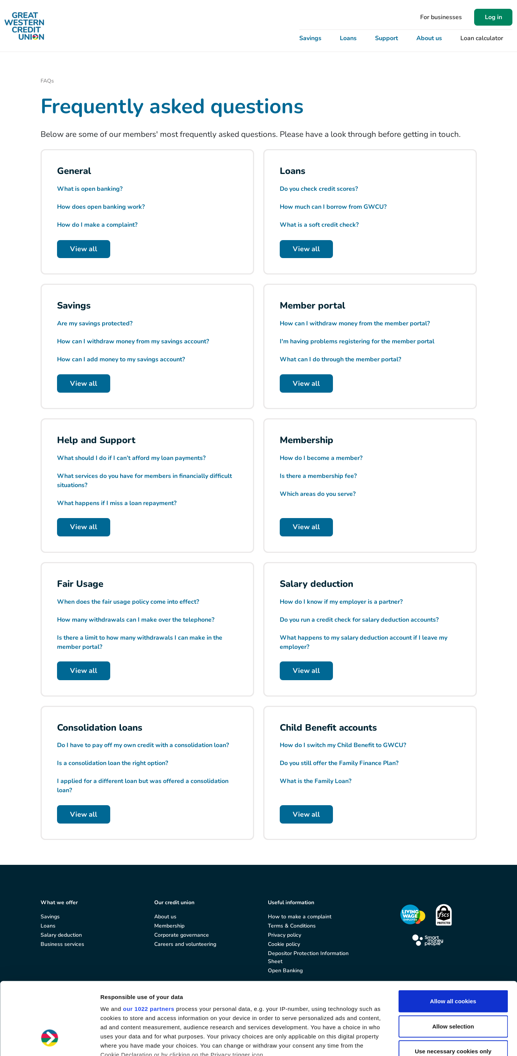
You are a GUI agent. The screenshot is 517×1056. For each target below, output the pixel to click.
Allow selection (453, 964)
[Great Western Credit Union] (24, 26)
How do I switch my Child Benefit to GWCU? (343, 745)
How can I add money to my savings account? (121, 359)
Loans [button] (348, 38)
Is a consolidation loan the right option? (112, 763)
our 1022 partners (148, 947)
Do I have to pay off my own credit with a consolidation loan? (143, 745)
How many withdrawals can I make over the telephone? (135, 620)
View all (83, 248)
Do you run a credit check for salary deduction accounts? (359, 620)
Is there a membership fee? (318, 476)
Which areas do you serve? (318, 494)
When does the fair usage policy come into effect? (128, 602)
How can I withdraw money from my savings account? (133, 341)
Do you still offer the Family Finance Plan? (339, 763)
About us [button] (429, 38)
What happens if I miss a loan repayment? (116, 503)
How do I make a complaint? (97, 225)
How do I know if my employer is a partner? (341, 602)
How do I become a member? (321, 458)
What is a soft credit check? (319, 225)
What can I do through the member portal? (340, 359)
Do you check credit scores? (319, 189)
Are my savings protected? (94, 323)
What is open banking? (89, 189)
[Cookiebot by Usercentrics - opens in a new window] (49, 1041)
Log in (493, 17)
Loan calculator (481, 38)
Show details (401, 1041)
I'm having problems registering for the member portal (357, 341)
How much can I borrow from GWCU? (333, 207)
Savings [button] (310, 38)
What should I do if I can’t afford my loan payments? (131, 458)
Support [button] (386, 38)
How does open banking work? (101, 207)
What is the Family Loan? (315, 781)
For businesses (441, 17)
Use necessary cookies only (453, 989)
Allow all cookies (453, 939)
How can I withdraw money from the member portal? (355, 323)
